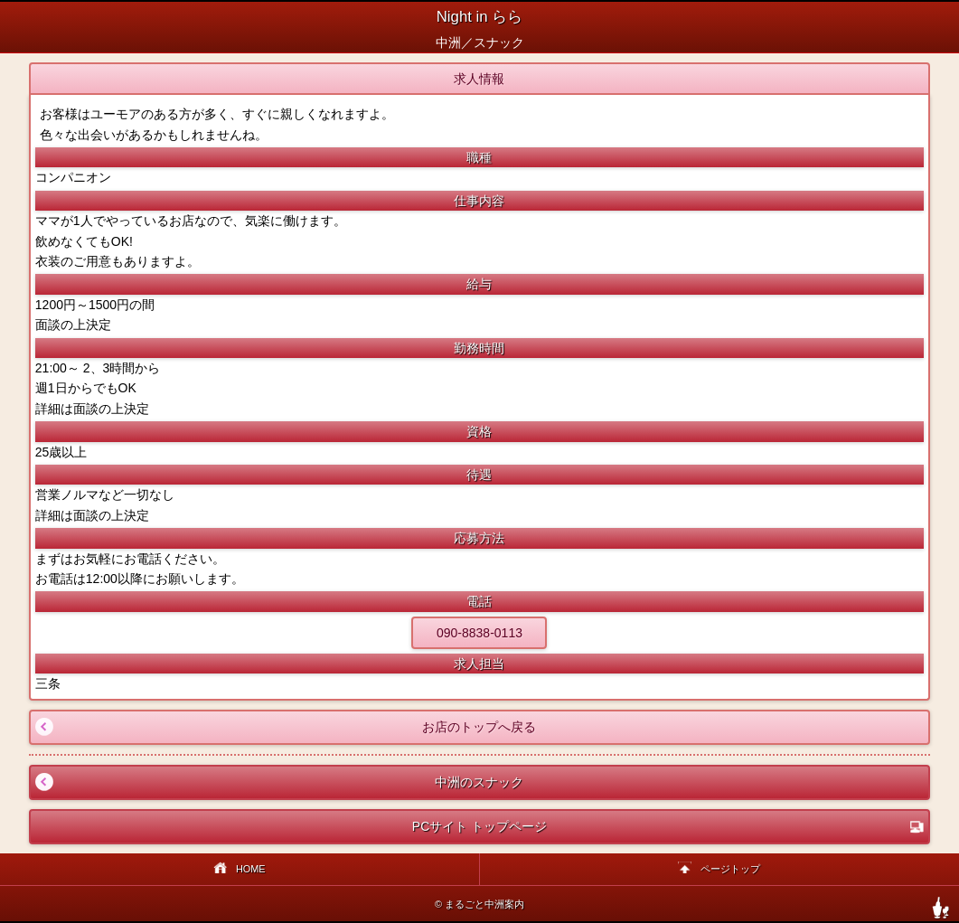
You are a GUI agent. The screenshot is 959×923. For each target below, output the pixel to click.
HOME (239, 870)
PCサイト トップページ (668, 827)
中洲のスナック (277, 782)
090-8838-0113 (479, 633)
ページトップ (719, 870)
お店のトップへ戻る (284, 727)
